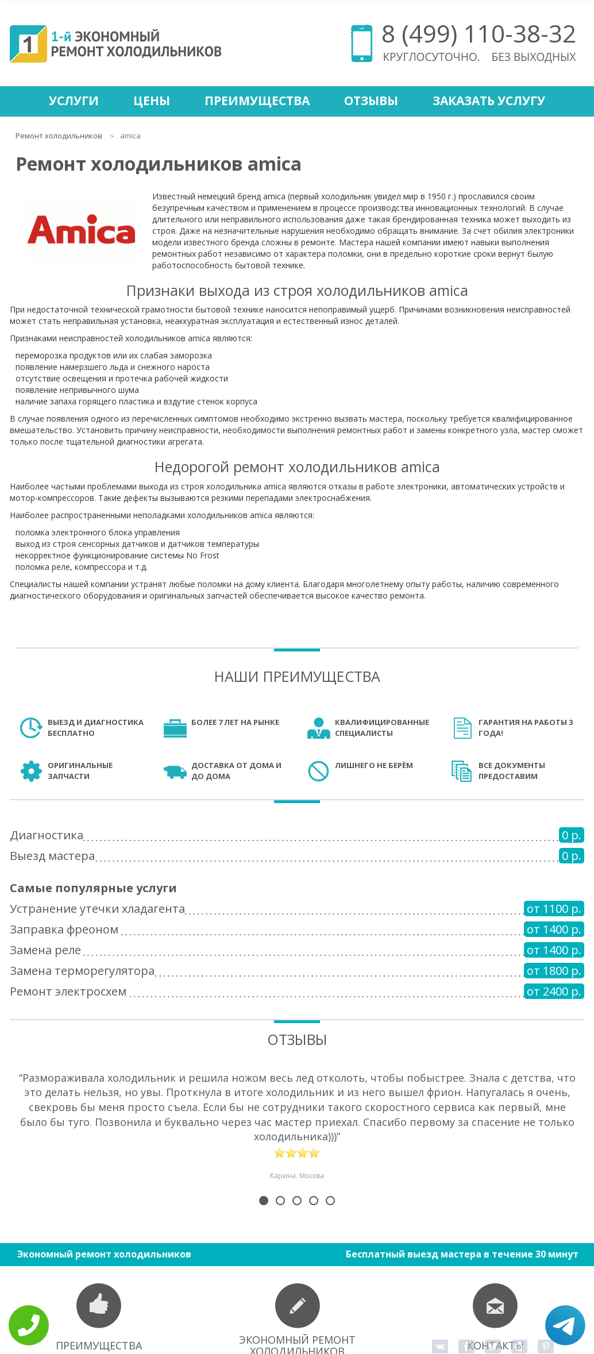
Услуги (74, 100)
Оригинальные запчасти (80, 770)
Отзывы (371, 100)
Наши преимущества (297, 676)
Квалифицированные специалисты (382, 727)
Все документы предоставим (512, 770)
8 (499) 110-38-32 (478, 33)
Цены (151, 100)
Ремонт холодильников (59, 135)
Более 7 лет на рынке (235, 722)
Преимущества (257, 100)
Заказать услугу (489, 100)
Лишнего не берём (374, 765)
